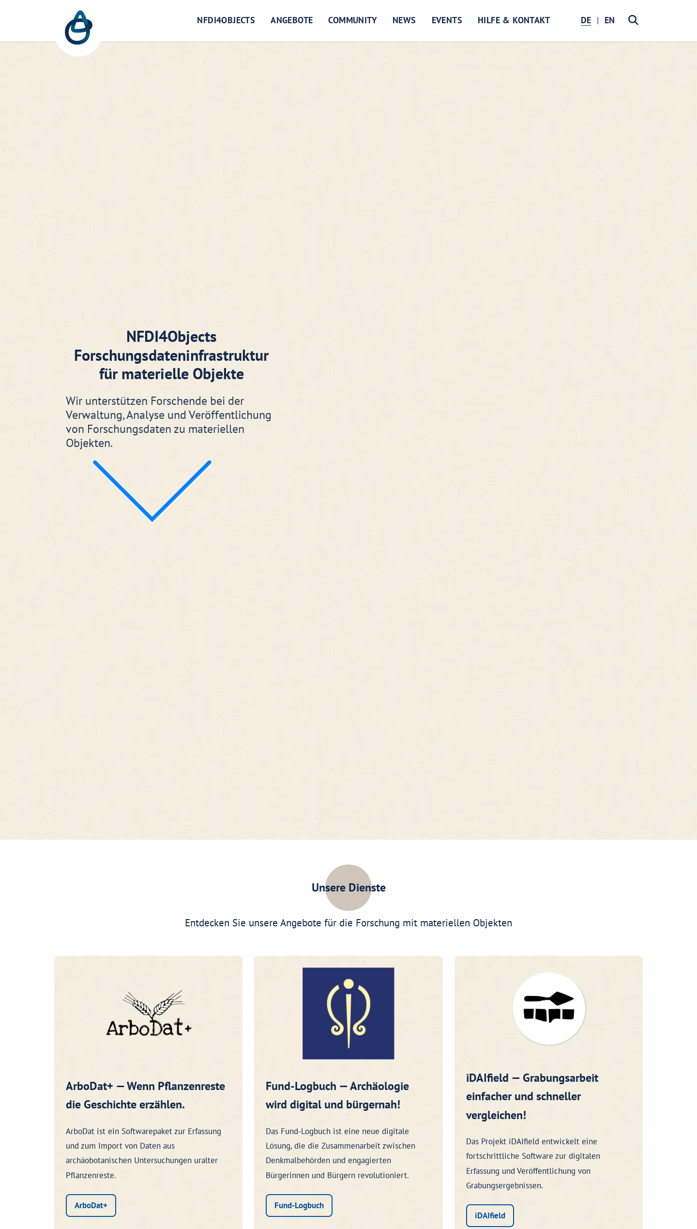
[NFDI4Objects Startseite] (78, 32)
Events (447, 20)
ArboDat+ (91, 1205)
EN (610, 20)
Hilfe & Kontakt (514, 20)
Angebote (292, 20)
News (404, 20)
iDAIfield (490, 1215)
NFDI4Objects (226, 20)
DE (586, 20)
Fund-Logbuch (299, 1205)
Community (352, 20)
